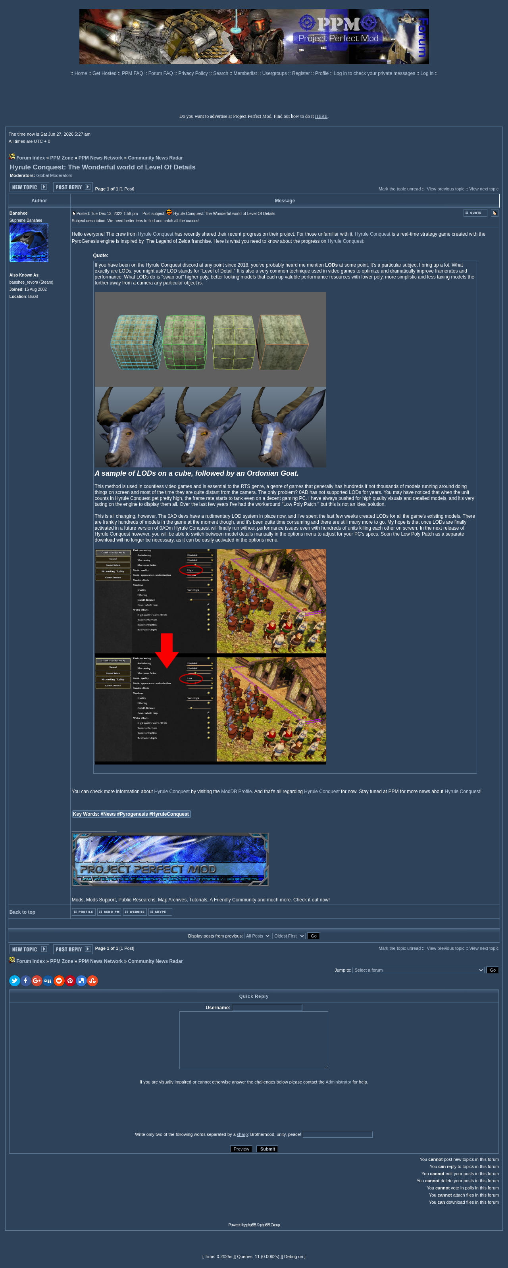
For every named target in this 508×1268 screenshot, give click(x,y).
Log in (427, 73)
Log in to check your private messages (375, 73)
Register (301, 73)
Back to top (22, 912)
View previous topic (446, 188)
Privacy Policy (193, 73)
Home (82, 73)
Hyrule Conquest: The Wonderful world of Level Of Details (103, 167)
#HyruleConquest (169, 814)
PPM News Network (101, 158)
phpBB (251, 1225)
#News (108, 814)
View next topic (483, 188)
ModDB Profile (236, 791)
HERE (321, 116)
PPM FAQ (133, 73)
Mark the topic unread (400, 188)
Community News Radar (155, 158)
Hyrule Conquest (155, 234)
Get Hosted (105, 73)
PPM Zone (61, 158)
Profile (322, 73)
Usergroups (275, 73)
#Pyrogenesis (132, 814)
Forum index (30, 158)
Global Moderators (54, 175)
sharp (242, 1134)
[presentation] (70, 1107)
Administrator (338, 1082)
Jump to (342, 970)
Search (221, 73)
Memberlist (246, 73)
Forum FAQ (161, 73)
